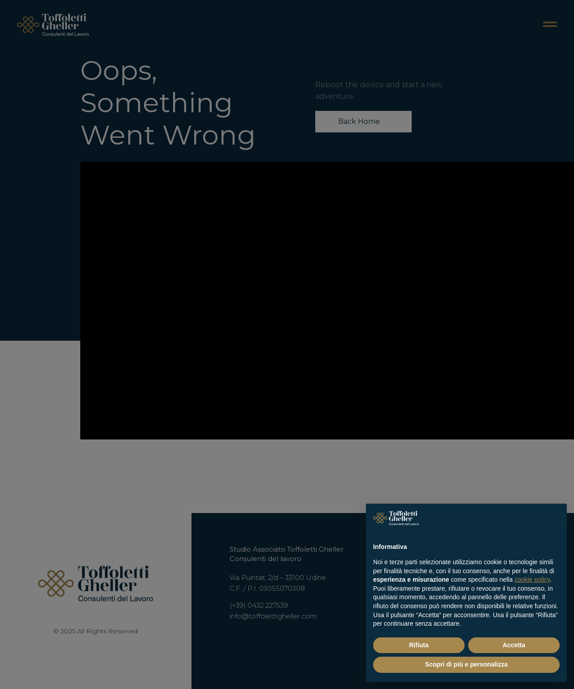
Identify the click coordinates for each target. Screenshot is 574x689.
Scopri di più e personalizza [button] (466, 664)
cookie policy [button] (532, 579)
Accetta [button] (514, 645)
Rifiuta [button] (419, 645)
